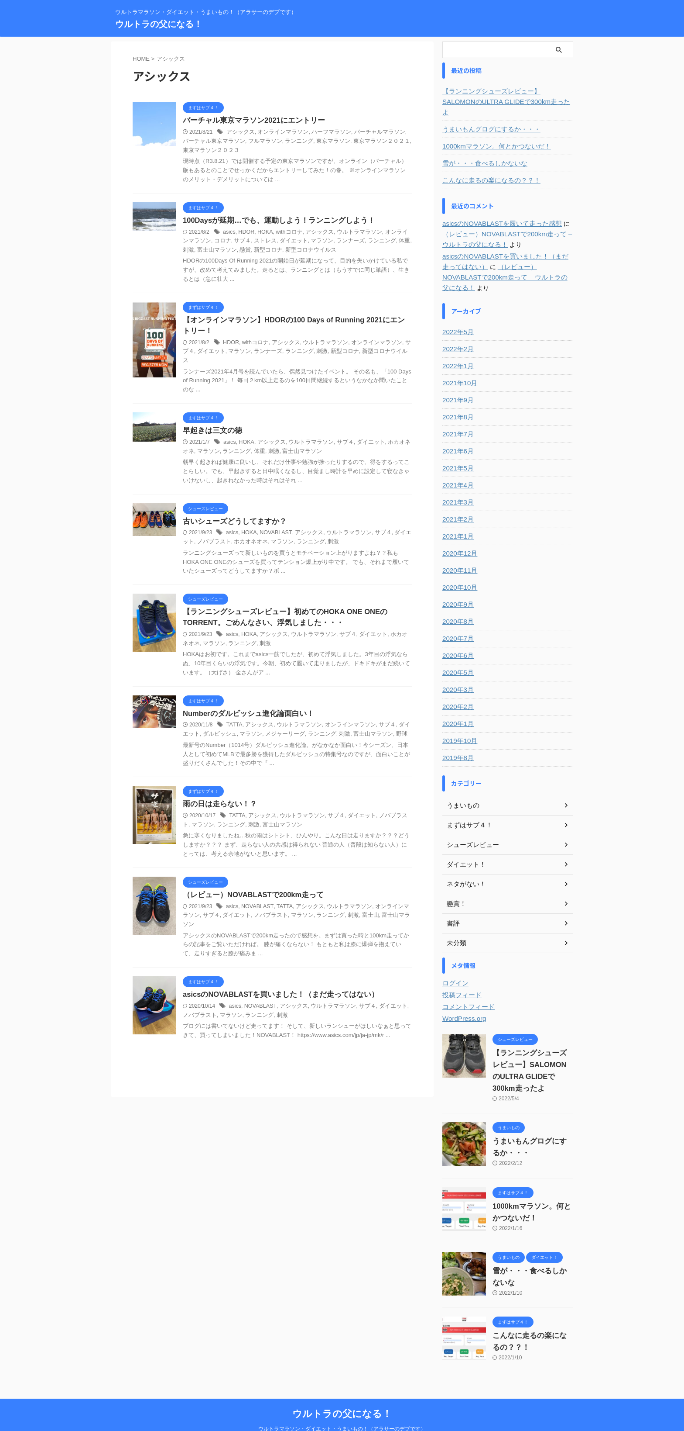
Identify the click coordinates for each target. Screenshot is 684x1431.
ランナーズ (328, 241)
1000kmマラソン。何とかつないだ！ (493, 135)
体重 (378, 241)
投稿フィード (460, 974)
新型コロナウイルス (277, 250)
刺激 (392, 241)
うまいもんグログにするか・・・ (488, 118)
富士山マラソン (281, 443)
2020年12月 (458, 532)
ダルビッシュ (206, 728)
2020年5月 (457, 651)
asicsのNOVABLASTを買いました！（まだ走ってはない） (276, 980)
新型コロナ (238, 250)
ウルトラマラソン (352, 232)
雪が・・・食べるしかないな (482, 152)
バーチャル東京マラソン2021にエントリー (250, 120)
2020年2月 (457, 685)
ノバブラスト (206, 534)
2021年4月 (457, 464)
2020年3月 (457, 668)
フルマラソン (243, 141)
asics (229, 232)
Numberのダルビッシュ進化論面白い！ (245, 707)
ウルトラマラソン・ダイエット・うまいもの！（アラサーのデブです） (342, 1408)
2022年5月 (457, 311)
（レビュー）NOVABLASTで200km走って (250, 889)
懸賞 (217, 250)
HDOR (245, 232)
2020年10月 (458, 566)
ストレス (249, 241)
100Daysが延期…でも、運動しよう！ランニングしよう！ (274, 221)
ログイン (454, 962)
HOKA (263, 232)
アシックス (239, 132)
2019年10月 (458, 719)
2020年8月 (457, 600)
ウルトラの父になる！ (158, 24)
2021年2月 (457, 498)
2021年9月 (457, 379)
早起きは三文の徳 (211, 423)
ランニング (275, 141)
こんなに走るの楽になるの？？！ (488, 169)
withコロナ (286, 232)
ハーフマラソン (323, 132)
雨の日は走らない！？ (218, 798)
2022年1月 (457, 345)
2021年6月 (457, 430)
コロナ (209, 241)
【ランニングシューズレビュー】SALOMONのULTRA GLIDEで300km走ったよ (506, 96)
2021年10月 (458, 362)
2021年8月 (457, 396)
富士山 (347, 909)
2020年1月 (457, 702)
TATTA (234, 719)
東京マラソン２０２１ (351, 141)
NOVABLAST (273, 525)
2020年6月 (457, 634)
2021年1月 (457, 515)
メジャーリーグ (267, 728)
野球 (376, 728)
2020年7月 (457, 617)
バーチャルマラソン (368, 132)
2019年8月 (457, 736)
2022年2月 (457, 328)
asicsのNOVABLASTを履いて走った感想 (498, 213)
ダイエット (276, 241)
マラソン (301, 241)
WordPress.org (462, 997)
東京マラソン (306, 141)
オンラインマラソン (278, 132)
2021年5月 (457, 447)
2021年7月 (457, 413)
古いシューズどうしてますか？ (231, 514)
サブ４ (228, 241)
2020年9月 (457, 583)
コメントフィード (466, 985)
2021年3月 (457, 481)
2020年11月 (458, 549)
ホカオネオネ (393, 435)
